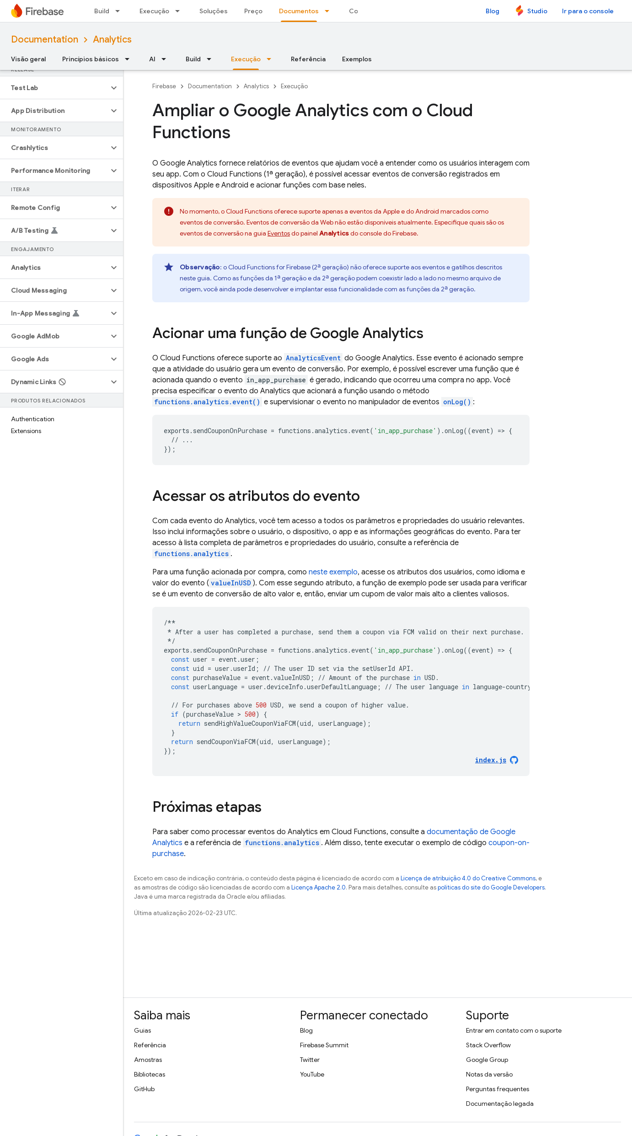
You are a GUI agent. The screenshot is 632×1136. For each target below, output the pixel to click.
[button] (54, 88)
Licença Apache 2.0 (318, 887)
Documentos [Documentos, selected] (299, 11)
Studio (537, 11)
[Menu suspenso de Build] (120, 11)
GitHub (144, 1089)
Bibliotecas (149, 1074)
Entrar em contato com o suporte (514, 1030)
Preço (253, 11)
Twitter (310, 1060)
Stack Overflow (488, 1045)
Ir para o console (588, 11)
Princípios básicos (90, 59)
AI (152, 59)
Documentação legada (500, 1103)
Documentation (44, 39)
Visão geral (28, 59)
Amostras (148, 1060)
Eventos (279, 233)
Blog (492, 11)
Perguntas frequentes (497, 1089)
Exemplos (357, 59)
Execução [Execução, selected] (246, 59)
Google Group (487, 1060)
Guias (142, 1030)
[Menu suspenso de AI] (166, 59)
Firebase (164, 86)
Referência (308, 59)
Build (101, 11)
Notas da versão (489, 1074)
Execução (154, 11)
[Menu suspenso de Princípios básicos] (130, 59)
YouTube (312, 1074)
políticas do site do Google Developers (491, 887)
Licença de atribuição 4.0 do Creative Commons (468, 878)
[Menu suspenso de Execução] (180, 11)
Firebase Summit (324, 1045)
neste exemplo (333, 572)
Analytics (112, 39)
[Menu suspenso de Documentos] (330, 11)
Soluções (213, 11)
